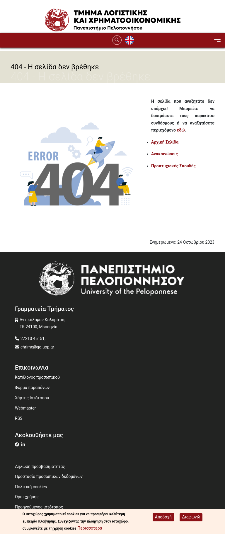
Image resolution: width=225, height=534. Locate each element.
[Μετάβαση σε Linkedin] (23, 444)
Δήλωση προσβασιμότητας (40, 466)
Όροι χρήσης (27, 496)
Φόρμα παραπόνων (32, 387)
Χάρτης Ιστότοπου (32, 397)
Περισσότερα (89, 528)
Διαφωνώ (191, 517)
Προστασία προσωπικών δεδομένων (49, 476)
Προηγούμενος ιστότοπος (39, 507)
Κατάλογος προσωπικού (37, 377)
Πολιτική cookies (31, 486)
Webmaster (25, 408)
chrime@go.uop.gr (37, 347)
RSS (18, 418)
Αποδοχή (163, 517)
